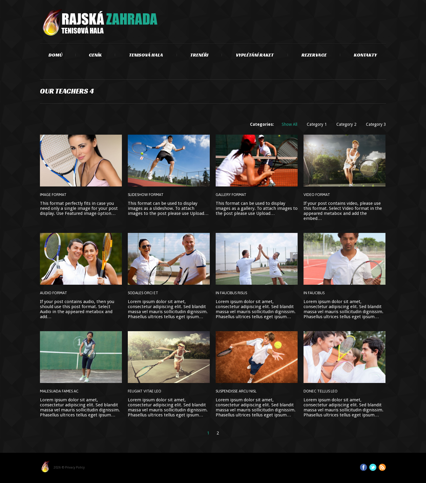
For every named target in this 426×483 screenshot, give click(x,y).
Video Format (317, 194)
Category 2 (346, 124)
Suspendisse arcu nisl (236, 391)
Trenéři (199, 55)
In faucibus (314, 293)
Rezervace (314, 55)
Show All (289, 124)
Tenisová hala (146, 55)
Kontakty (365, 55)
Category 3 (376, 124)
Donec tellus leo (321, 391)
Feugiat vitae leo (144, 391)
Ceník (95, 55)
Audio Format (53, 293)
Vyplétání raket (255, 55)
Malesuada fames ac (59, 391)
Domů (55, 55)
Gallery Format (231, 194)
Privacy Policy (75, 467)
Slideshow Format (146, 194)
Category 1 (317, 124)
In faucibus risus (231, 293)
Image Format (53, 194)
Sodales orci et (143, 293)
